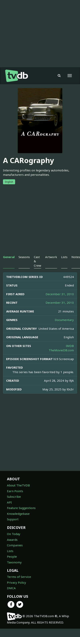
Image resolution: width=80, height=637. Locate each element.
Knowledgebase (18, 514)
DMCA (11, 588)
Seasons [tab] (24, 257)
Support (13, 519)
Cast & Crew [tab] (37, 261)
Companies (15, 545)
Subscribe (14, 497)
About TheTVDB (18, 485)
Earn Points (15, 491)
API (9, 502)
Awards (12, 540)
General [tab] (9, 257)
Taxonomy (14, 562)
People (12, 556)
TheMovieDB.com (61, 350)
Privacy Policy (16, 582)
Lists (10, 551)
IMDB (70, 346)
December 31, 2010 (60, 294)
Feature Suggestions (21, 508)
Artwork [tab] (51, 257)
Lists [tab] (64, 257)
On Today (13, 534)
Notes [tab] (75, 257)
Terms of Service (19, 577)
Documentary (64, 320)
